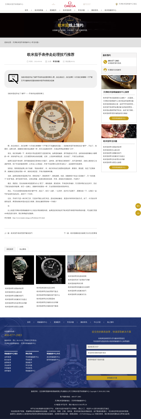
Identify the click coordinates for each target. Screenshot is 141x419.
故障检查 (7, 362)
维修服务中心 (42, 322)
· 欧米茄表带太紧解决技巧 (13, 296)
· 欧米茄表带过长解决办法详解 (47, 302)
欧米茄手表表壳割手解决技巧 (21, 233)
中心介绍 (97, 322)
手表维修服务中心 (32, 357)
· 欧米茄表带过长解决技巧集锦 (47, 306)
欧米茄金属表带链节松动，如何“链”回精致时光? (119, 110)
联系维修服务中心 (119, 118)
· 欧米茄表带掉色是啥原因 (76, 276)
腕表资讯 (94, 11)
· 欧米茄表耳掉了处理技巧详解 (78, 280)
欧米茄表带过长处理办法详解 (114, 159)
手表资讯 (29, 368)
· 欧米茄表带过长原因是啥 (45, 299)
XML (108, 391)
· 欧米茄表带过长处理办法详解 (15, 303)
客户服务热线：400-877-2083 (70, 397)
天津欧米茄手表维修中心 (22, 42)
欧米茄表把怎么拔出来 (111, 150)
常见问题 (81, 11)
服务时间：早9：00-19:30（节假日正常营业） (21, 340)
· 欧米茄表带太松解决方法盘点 (15, 299)
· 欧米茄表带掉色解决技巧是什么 (48, 295)
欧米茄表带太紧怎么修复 (112, 162)
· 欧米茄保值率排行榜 (75, 283)
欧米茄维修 (39, 11)
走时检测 (7, 357)
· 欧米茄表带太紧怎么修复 (13, 307)
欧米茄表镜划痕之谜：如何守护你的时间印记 (119, 104)
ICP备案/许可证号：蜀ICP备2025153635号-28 (70, 405)
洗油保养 (7, 365)
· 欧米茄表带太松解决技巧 (76, 291)
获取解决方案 (112, 378)
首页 (26, 11)
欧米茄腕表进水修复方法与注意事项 (83, 233)
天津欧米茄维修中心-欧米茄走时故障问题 (118, 101)
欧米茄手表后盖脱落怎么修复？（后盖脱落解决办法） (119, 98)
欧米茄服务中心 (110, 11)
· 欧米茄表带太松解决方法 (76, 294)
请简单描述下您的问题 (111, 365)
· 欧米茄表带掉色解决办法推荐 (78, 287)
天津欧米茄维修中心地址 (128, 4)
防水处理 (7, 360)
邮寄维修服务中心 (53, 360)
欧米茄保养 (67, 11)
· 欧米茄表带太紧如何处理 (13, 288)
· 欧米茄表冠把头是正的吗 (45, 288)
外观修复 (7, 368)
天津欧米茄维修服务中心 (23, 210)
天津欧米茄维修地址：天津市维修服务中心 (20, 343)
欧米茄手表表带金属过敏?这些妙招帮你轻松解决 (119, 107)
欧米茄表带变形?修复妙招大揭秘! (115, 113)
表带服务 (7, 371)
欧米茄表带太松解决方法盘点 (114, 156)
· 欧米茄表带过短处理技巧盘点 (47, 291)
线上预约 (110, 322)
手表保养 (29, 360)
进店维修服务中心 (53, 357)
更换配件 (53, 11)
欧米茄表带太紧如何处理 (112, 147)
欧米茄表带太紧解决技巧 (112, 153)
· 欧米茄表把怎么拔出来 (13, 292)
